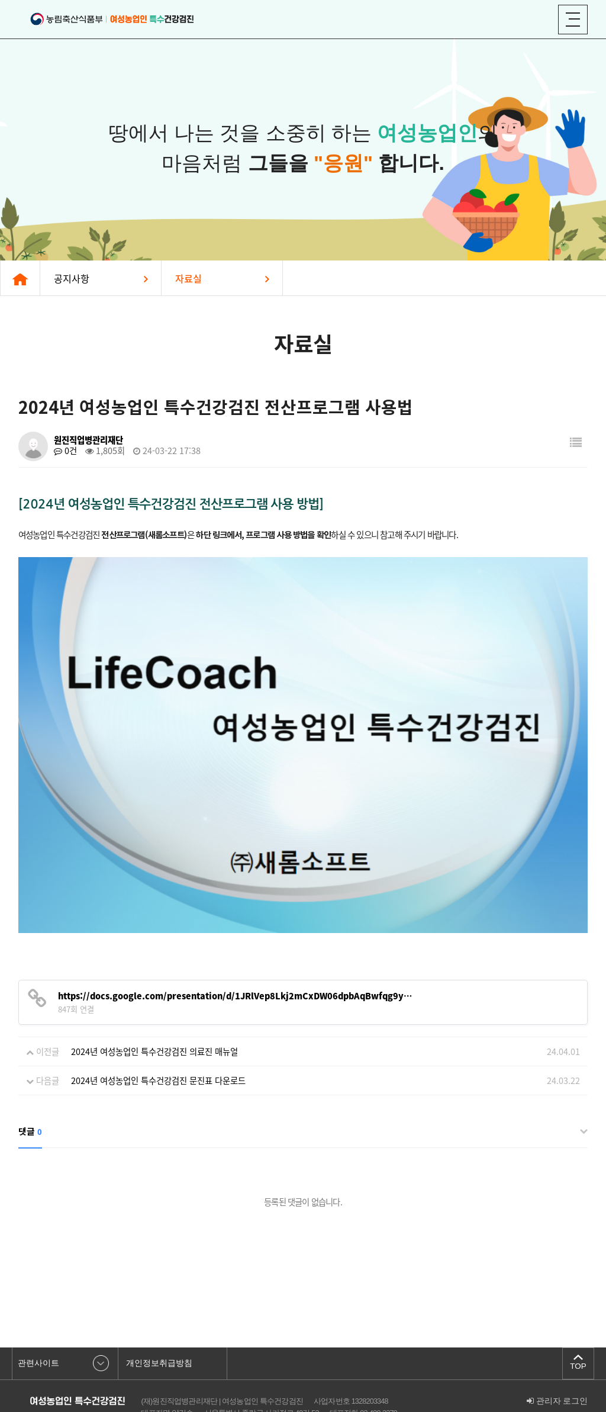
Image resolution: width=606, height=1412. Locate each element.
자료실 (188, 278)
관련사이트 (38, 1313)
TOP (578, 1315)
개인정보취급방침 (159, 1313)
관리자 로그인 (557, 1351)
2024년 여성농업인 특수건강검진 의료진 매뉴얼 (154, 1001)
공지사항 (71, 278)
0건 (65, 450)
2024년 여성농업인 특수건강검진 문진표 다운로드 (158, 1030)
